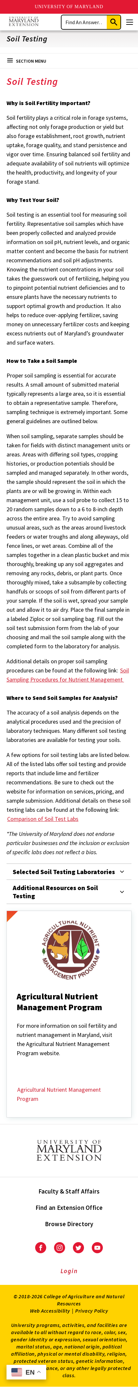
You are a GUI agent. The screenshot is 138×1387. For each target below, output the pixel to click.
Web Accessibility (50, 1310)
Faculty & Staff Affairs (69, 1191)
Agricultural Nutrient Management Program (59, 1094)
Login (69, 1271)
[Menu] (129, 22)
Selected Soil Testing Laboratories (64, 872)
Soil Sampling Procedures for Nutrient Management (68, 675)
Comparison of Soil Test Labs (42, 819)
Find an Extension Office (69, 1207)
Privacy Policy (91, 1310)
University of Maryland (69, 6)
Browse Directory (69, 1224)
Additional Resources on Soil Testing (55, 892)
